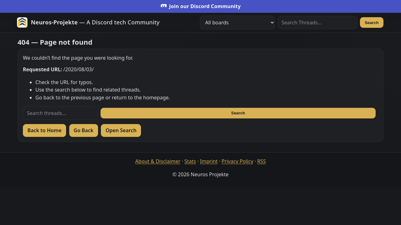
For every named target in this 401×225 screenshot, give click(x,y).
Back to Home (45, 130)
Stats (190, 161)
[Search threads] (60, 113)
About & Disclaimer (157, 161)
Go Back (83, 130)
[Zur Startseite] (88, 22)
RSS (261, 161)
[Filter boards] (237, 22)
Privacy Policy (237, 161)
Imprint (209, 161)
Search (371, 22)
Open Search (121, 130)
